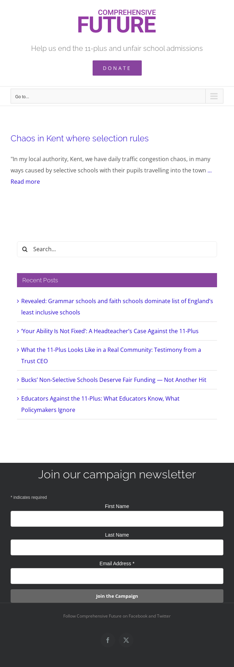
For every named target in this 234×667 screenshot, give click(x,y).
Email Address (117, 563)
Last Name (117, 535)
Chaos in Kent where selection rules (80, 138)
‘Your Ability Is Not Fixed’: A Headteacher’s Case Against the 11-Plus (110, 331)
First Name (117, 506)
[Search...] (117, 249)
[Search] (25, 249)
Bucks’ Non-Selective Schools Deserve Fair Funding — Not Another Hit (113, 380)
